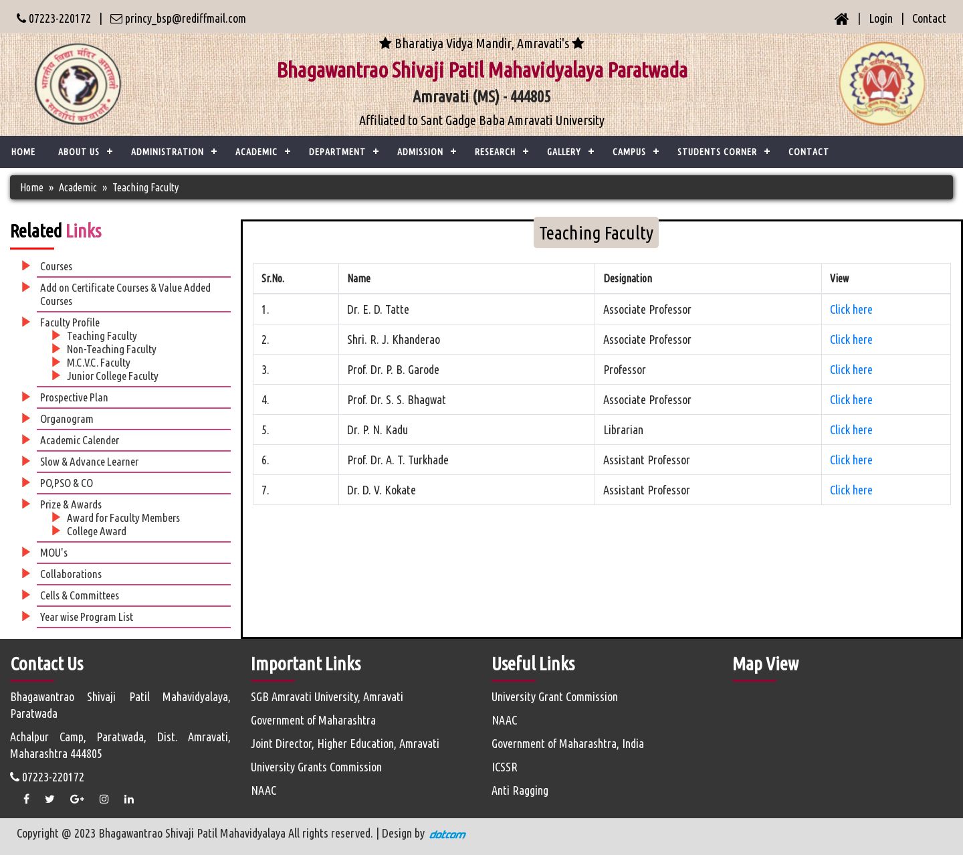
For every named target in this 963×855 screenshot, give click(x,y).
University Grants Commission (316, 766)
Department (337, 152)
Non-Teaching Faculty (111, 349)
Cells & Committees (79, 595)
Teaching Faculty (102, 335)
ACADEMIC (256, 152)
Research (495, 152)
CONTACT (808, 152)
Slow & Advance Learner (89, 461)
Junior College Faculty (112, 375)
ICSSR (505, 766)
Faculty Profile (70, 322)
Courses (56, 266)
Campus (629, 152)
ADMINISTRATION (167, 152)
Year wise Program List (86, 616)
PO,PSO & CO (66, 482)
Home (23, 152)
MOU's (54, 552)
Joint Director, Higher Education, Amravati (345, 743)
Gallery (564, 152)
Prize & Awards (71, 504)
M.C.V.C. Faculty (98, 362)
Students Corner (717, 152)
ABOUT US (79, 152)
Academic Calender (79, 440)
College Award (96, 531)
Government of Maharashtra (313, 720)
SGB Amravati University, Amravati (327, 696)
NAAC (263, 790)
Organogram (67, 418)
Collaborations (71, 573)
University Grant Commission (555, 696)
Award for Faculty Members (123, 517)
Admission (420, 152)
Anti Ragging (520, 790)
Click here (851, 309)
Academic (78, 187)
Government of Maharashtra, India (568, 743)
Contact (929, 18)
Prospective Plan (74, 397)
